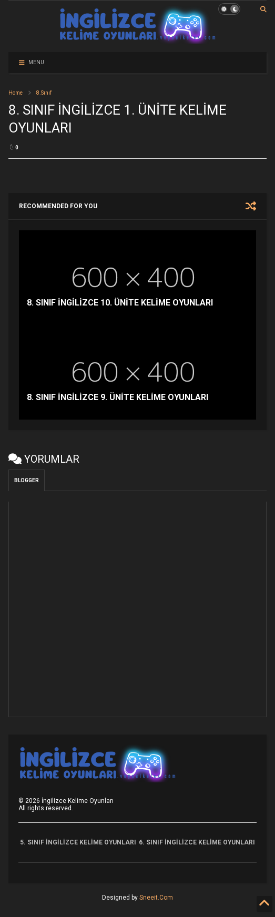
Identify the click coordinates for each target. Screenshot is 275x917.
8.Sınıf (44, 93)
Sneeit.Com (156, 897)
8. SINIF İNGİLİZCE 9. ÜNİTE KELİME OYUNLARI (117, 397)
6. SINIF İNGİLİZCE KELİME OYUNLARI (197, 842)
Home (15, 93)
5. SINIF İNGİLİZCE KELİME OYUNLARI (78, 842)
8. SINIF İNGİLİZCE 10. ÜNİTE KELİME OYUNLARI (120, 303)
